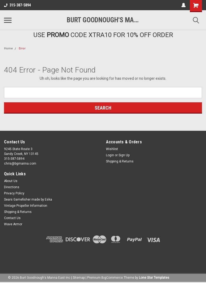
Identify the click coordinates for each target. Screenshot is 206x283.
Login (110, 155)
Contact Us (12, 218)
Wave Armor (13, 224)
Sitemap (79, 278)
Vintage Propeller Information (25, 206)
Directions (11, 187)
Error (22, 48)
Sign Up (124, 155)
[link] (103, 255)
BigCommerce (112, 278)
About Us (10, 181)
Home (8, 48)
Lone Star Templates (154, 278)
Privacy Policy (14, 193)
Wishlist (112, 149)
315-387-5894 (17, 5)
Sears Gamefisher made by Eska (28, 199)
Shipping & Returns (120, 161)
